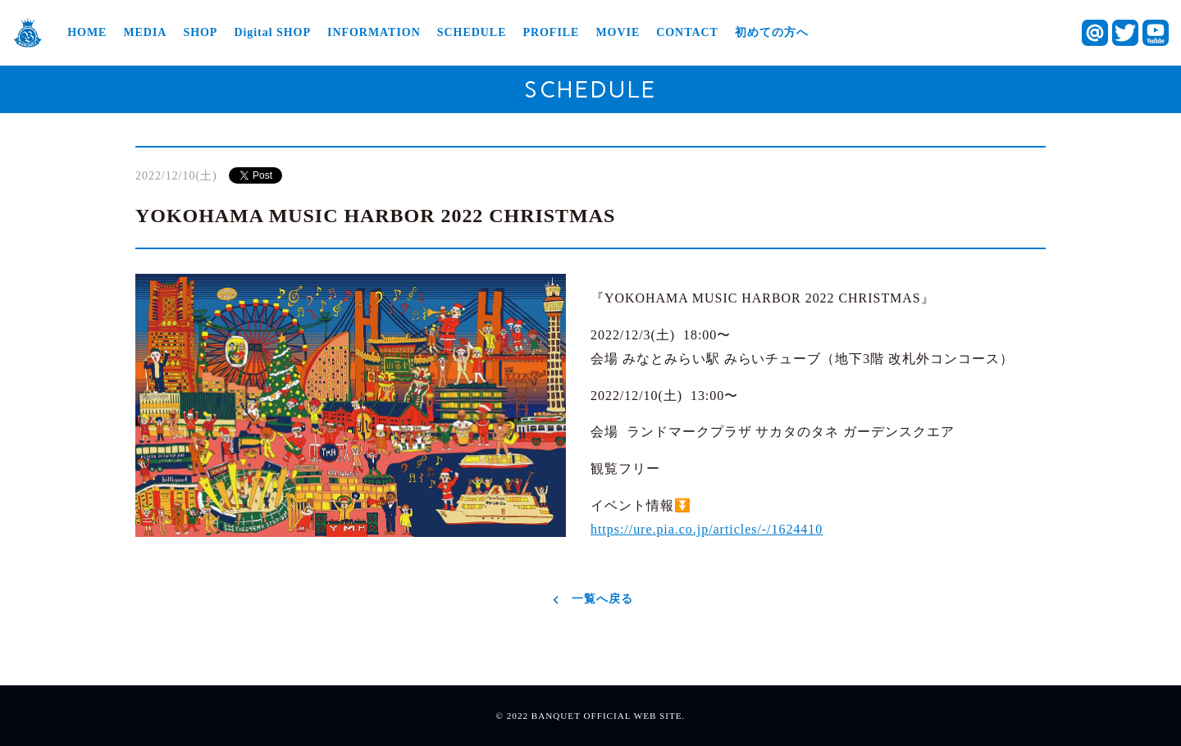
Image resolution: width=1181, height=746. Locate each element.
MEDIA (144, 33)
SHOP (200, 33)
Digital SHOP (272, 33)
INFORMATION (374, 33)
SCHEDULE (472, 33)
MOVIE (617, 33)
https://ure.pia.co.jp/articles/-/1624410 (706, 529)
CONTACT (687, 33)
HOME (87, 33)
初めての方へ (772, 33)
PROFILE (550, 33)
